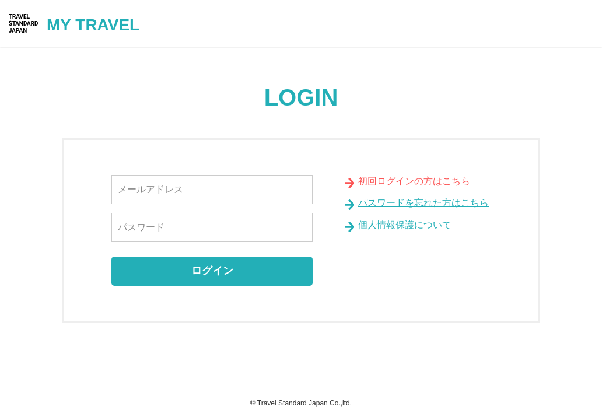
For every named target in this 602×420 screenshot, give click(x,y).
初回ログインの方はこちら (414, 181)
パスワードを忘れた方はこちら (423, 203)
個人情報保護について (405, 225)
